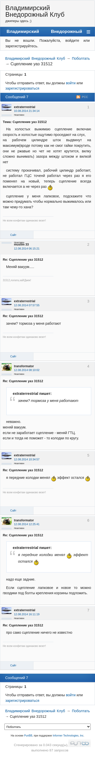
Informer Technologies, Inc (68, 735)
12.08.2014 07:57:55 (27, 305)
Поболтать (81, 58)
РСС (85, 96)
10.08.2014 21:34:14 (27, 110)
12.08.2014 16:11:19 (27, 614)
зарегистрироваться (22, 88)
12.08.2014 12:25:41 (27, 524)
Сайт (13, 235)
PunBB (28, 735)
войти (70, 83)
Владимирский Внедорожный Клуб (35, 11)
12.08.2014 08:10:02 (27, 370)
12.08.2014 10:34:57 (27, 459)
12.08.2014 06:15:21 (27, 248)
